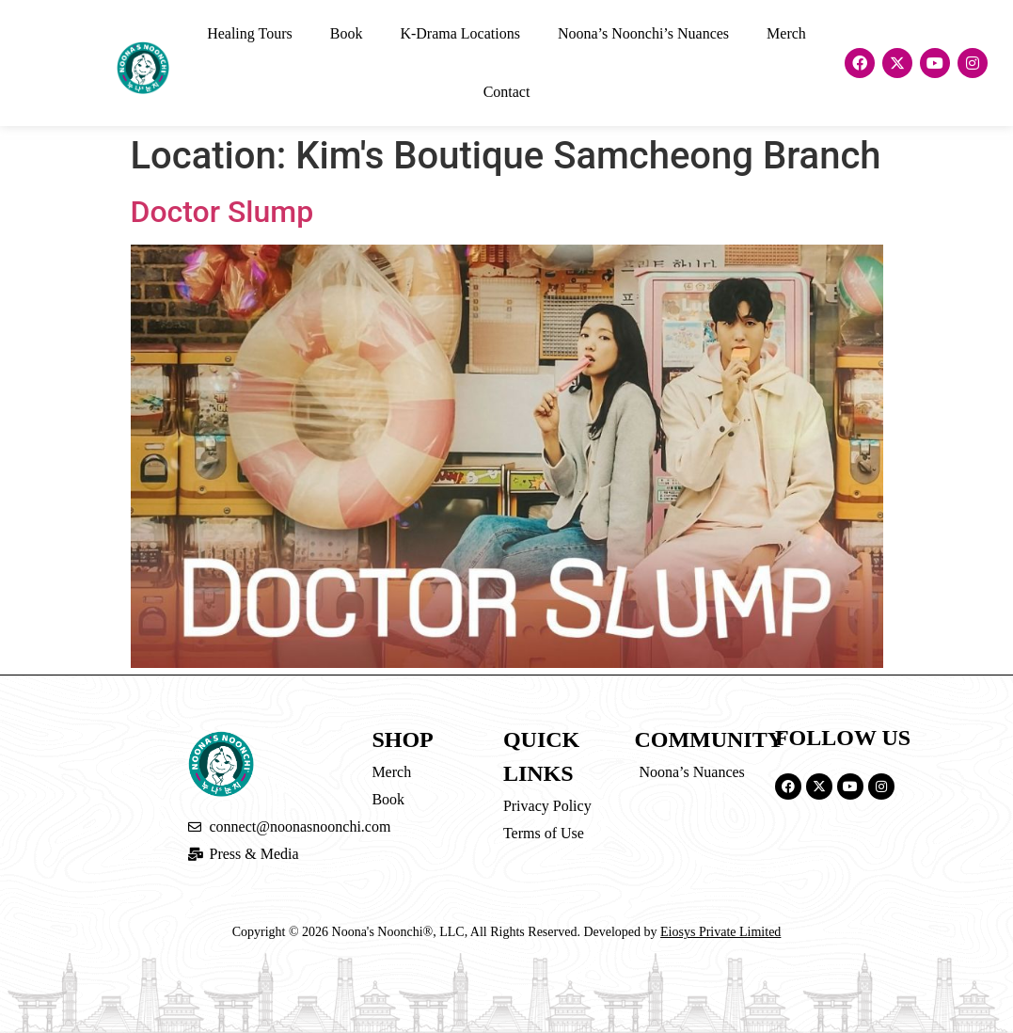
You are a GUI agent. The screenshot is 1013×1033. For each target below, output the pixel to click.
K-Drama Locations (460, 33)
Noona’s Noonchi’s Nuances (643, 33)
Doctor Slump (222, 212)
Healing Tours (250, 33)
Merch (786, 33)
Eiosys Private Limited (720, 932)
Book (346, 33)
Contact (506, 92)
